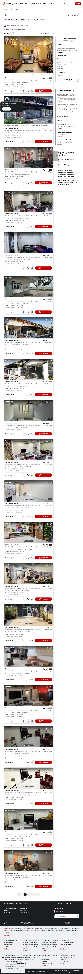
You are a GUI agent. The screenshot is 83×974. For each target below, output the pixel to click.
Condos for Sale (28, 959)
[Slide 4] (28, 71)
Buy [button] (22, 4)
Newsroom (23, 910)
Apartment (59, 99)
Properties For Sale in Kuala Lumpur (30, 947)
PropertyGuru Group (10, 908)
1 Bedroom (64, 134)
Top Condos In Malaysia (67, 955)
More (51, 4)
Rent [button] (27, 4)
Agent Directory (8, 946)
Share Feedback (24, 912)
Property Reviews (8, 942)
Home (5, 9)
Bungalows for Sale (29, 962)
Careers (6, 914)
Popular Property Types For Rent (50, 956)
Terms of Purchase (40, 971)
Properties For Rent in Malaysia (50, 942)
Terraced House (63, 98)
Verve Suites (63, 959)
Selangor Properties (65, 944)
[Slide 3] (29, 336)
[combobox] (34, 15)
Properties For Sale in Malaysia (31, 942)
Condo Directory (8, 944)
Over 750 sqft (60, 142)
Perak (62, 119)
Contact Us (23, 908)
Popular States (64, 940)
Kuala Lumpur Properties (67, 942)
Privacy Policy (20, 963)
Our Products (7, 912)
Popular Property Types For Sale (32, 955)
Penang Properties (65, 946)
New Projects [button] (36, 4)
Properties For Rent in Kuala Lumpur (49, 947)
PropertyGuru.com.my (9, 928)
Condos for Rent (47, 961)
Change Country (59, 908)
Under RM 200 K (61, 126)
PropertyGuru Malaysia (10, 940)
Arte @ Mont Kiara (65, 961)
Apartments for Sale (29, 957)
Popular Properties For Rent (50, 940)
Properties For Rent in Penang (49, 944)
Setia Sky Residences (66, 957)
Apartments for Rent (48, 959)
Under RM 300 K (70, 126)
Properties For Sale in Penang (30, 944)
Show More (59, 101)
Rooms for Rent (47, 963)
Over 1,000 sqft (68, 142)
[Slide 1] (24, 71)
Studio (58, 134)
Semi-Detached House (69, 99)
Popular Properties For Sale (31, 940)
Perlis (58, 119)
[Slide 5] (29, 71)
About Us (6, 910)
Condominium (72, 98)
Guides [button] (45, 3)
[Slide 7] (32, 377)
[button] (5, 25)
